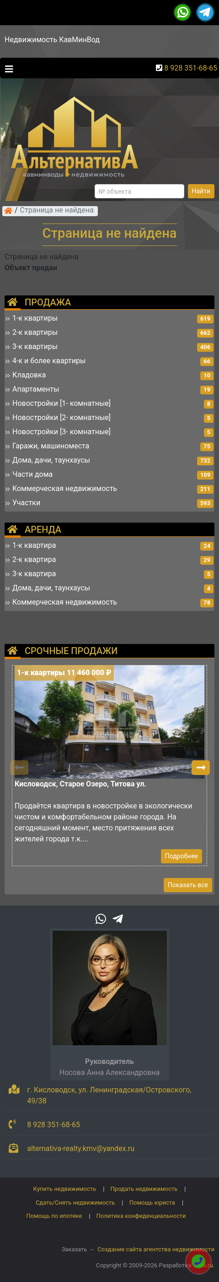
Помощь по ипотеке (54, 1215)
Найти (201, 191)
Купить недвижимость (64, 1188)
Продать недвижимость (144, 1188)
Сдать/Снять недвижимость (75, 1202)
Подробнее (181, 856)
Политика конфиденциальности (141, 1215)
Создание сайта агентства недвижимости (155, 1249)
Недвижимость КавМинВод (52, 39)
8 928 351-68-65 (190, 68)
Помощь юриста (152, 1202)
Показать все (188, 885)
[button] (201, 767)
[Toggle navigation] (7, 68)
